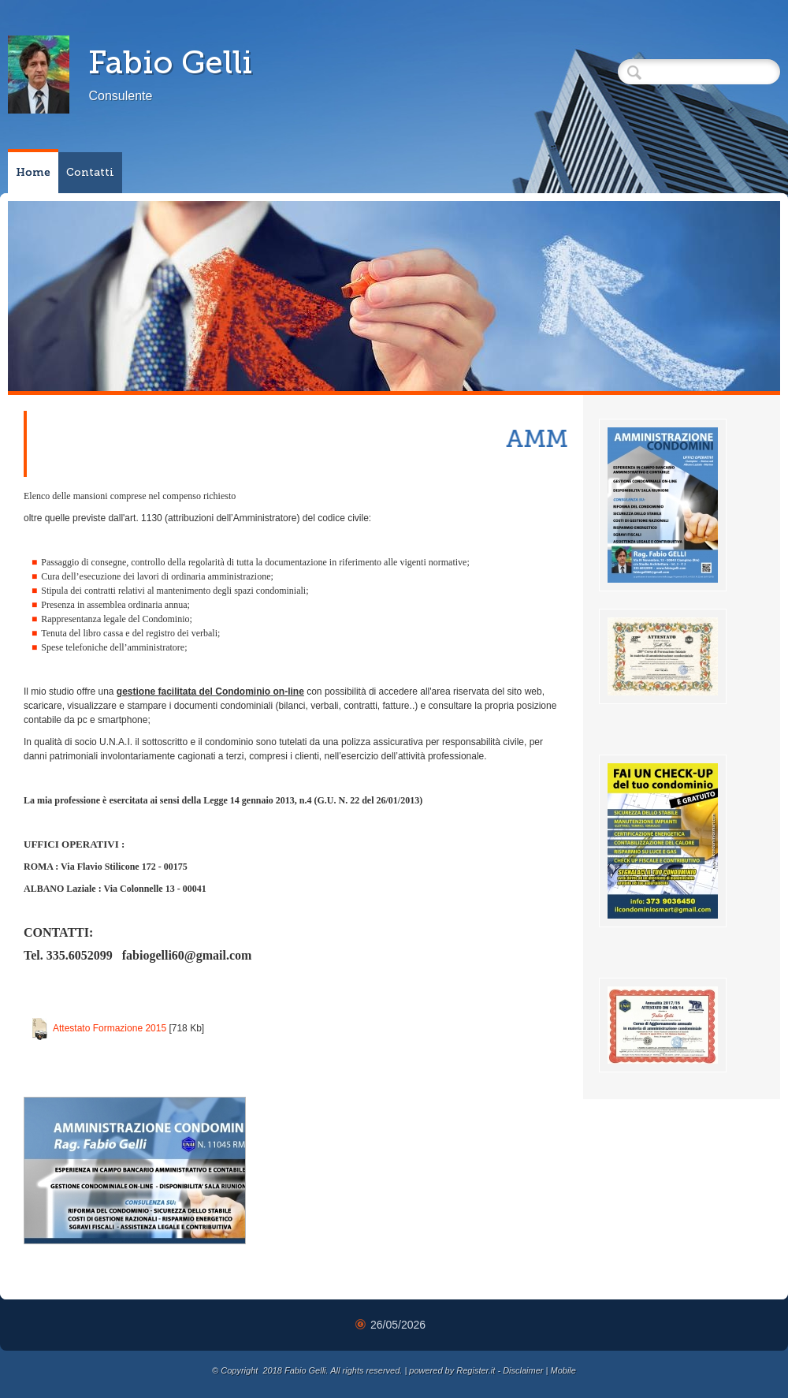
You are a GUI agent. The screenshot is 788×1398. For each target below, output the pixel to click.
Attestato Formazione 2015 (109, 1028)
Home (33, 172)
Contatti (90, 172)
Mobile (562, 1370)
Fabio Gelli (170, 62)
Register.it (475, 1370)
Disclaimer (523, 1370)
